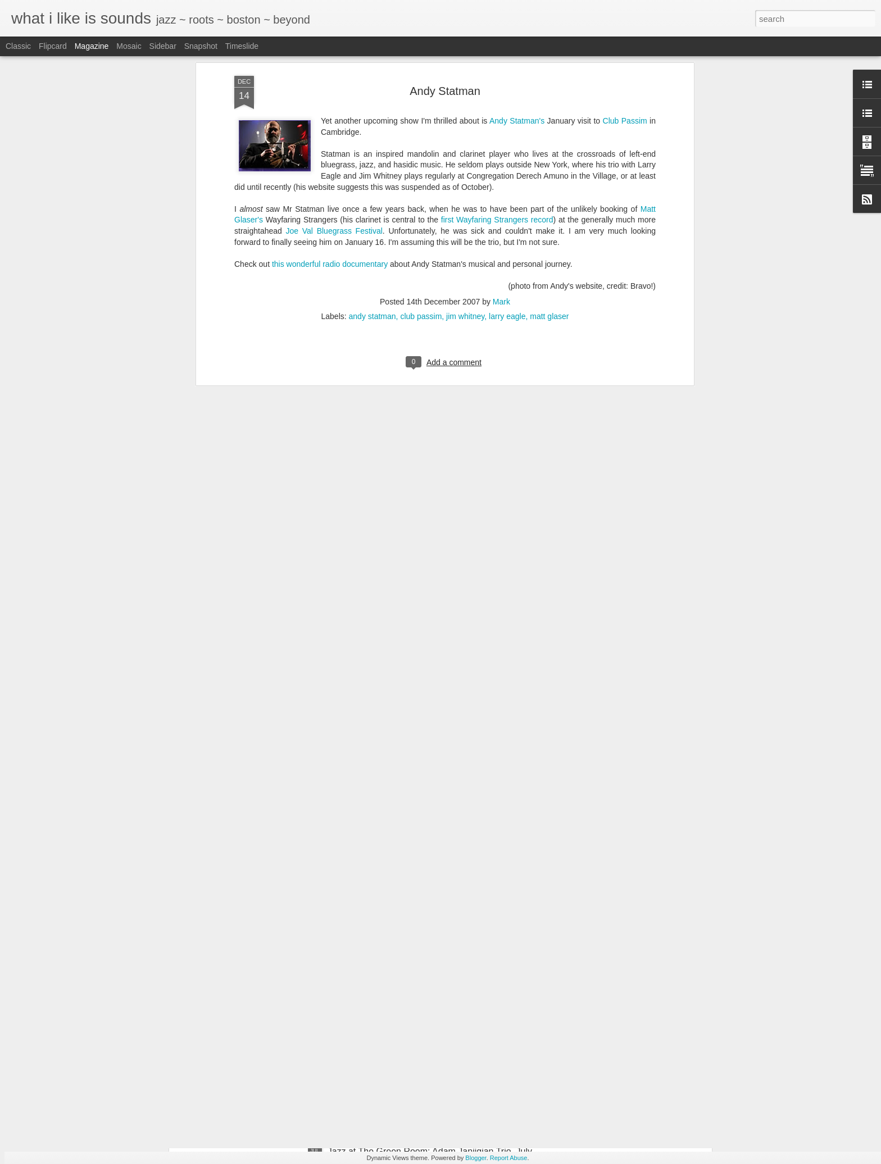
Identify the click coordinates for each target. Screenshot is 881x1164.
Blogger (475, 1157)
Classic (18, 46)
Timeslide (241, 46)
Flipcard (53, 46)
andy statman (372, 162)
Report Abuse (509, 1157)
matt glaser (549, 162)
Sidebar (162, 46)
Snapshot (200, 46)
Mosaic (128, 46)
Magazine (92, 46)
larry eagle (507, 162)
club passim (421, 162)
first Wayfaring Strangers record (497, 66)
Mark (501, 148)
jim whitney (465, 162)
